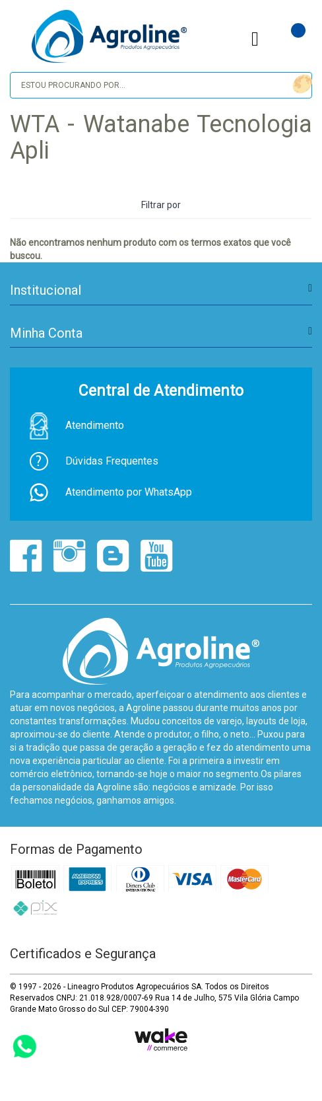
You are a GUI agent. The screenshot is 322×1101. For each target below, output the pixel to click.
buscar (300, 84)
